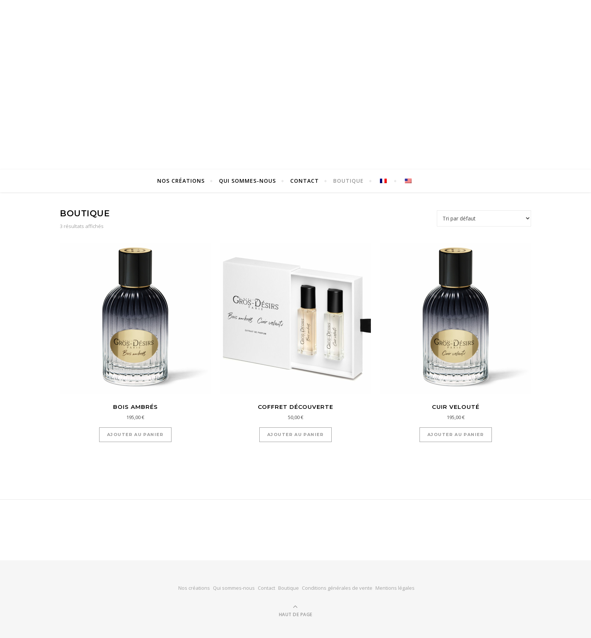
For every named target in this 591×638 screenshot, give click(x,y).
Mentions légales (395, 587)
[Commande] (484, 218)
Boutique (348, 180)
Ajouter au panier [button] (135, 434)
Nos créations (181, 180)
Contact (304, 180)
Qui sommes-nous (247, 180)
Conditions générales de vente (337, 587)
